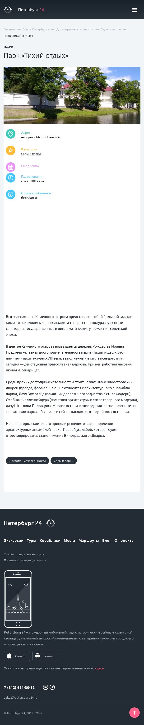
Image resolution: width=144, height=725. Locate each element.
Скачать (20, 656)
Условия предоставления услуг (25, 554)
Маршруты (89, 540)
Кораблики (50, 540)
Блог (106, 540)
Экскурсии (13, 540)
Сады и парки (31, 153)
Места (69, 540)
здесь (99, 668)
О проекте (124, 540)
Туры (31, 540)
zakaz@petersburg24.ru (20, 697)
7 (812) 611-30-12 (19, 687)
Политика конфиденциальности (25, 560)
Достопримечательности (27, 460)
